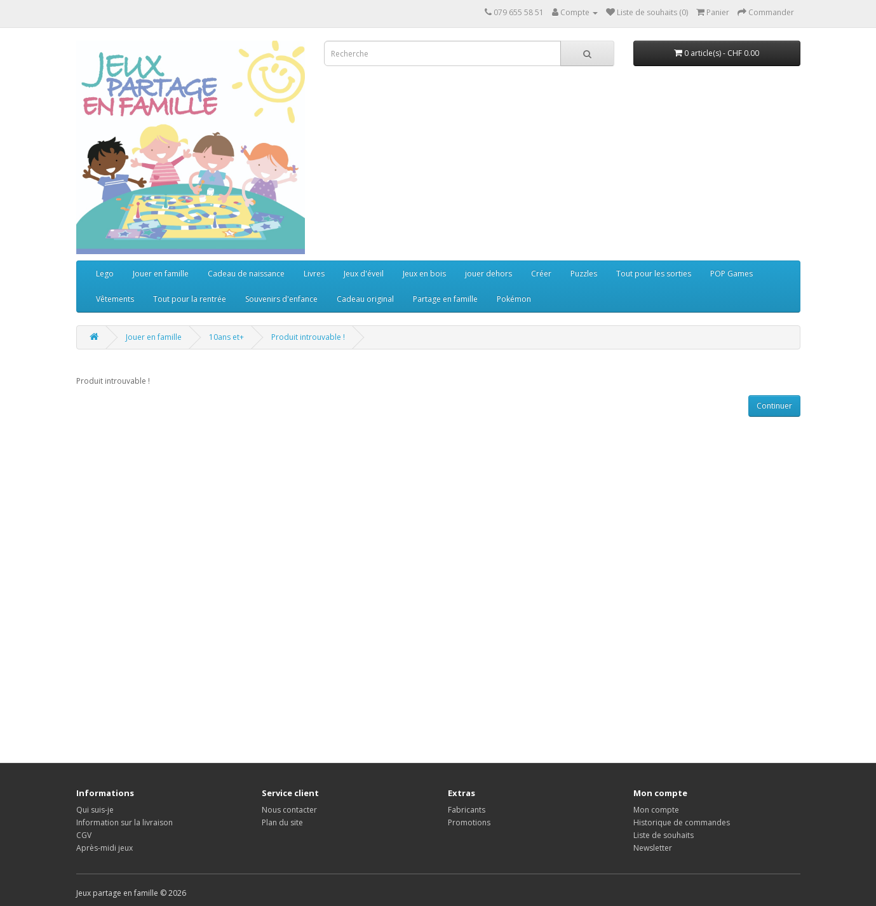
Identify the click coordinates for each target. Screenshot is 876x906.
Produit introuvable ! (308, 337)
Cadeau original (365, 299)
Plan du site (282, 822)
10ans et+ (226, 337)
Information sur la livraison (124, 822)
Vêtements (115, 299)
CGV (83, 835)
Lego (105, 273)
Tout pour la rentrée (189, 299)
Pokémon (514, 299)
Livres (314, 273)
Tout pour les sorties (653, 273)
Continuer (774, 405)
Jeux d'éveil (364, 273)
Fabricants (466, 809)
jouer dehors (488, 273)
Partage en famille (445, 299)
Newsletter (652, 847)
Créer (541, 273)
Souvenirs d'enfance (281, 299)
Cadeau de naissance (246, 273)
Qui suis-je (95, 809)
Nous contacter (289, 809)
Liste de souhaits (663, 835)
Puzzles (583, 273)
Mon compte (656, 809)
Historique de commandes (681, 822)
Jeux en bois (424, 273)
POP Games (731, 273)
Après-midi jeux (104, 847)
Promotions (469, 822)
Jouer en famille (161, 273)
